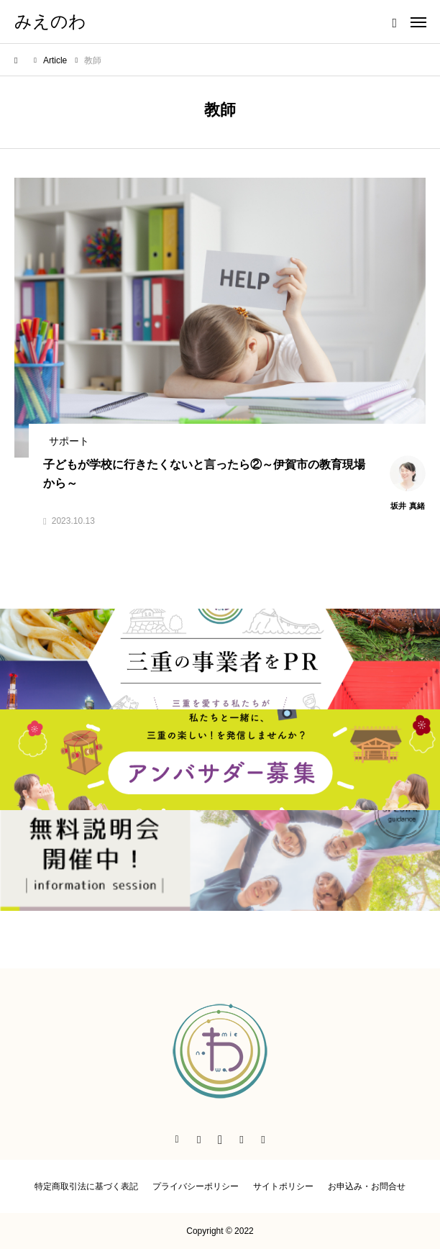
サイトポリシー (283, 1186)
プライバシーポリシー (195, 1186)
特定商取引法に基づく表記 (86, 1186)
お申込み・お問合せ (366, 1186)
